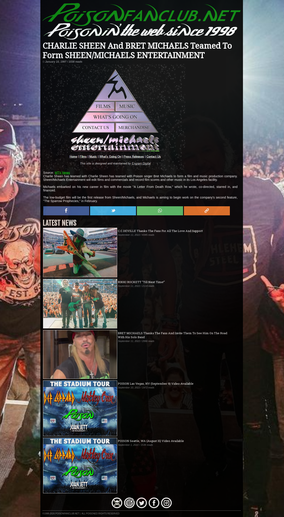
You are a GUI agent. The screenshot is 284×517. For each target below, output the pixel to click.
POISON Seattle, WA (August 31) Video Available (151, 441)
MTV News (62, 172)
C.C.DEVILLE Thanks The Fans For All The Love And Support (160, 231)
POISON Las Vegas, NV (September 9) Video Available (155, 384)
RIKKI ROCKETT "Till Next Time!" (141, 282)
